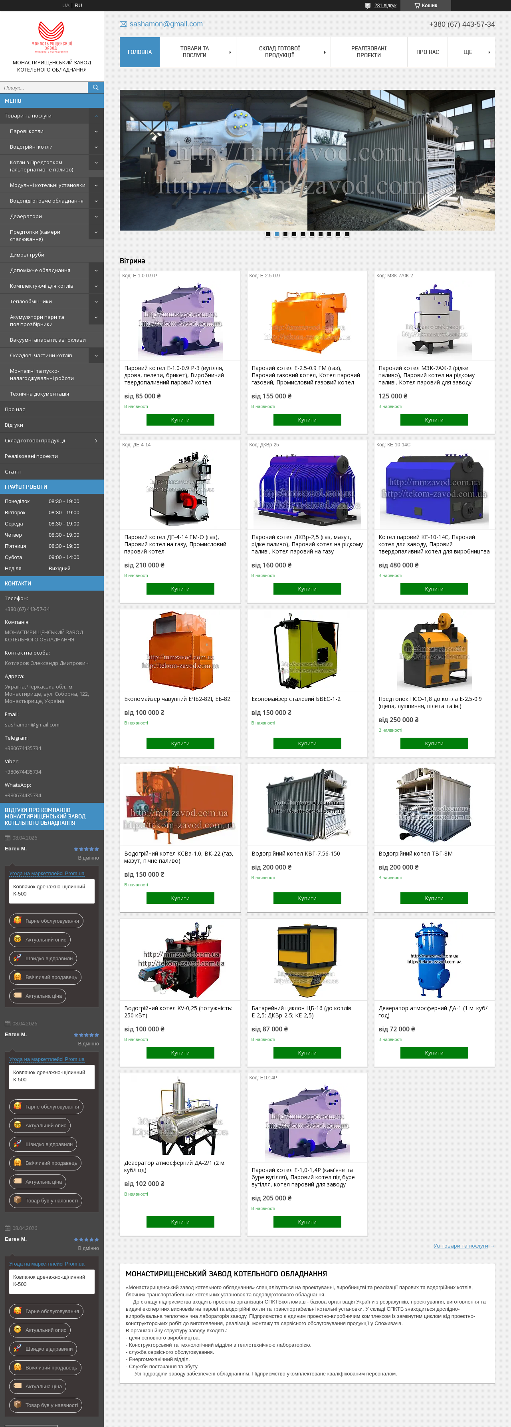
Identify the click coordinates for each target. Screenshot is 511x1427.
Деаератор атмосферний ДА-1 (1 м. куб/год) (432, 1012)
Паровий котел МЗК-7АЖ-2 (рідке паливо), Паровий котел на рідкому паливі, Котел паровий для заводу (426, 375)
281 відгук (385, 5)
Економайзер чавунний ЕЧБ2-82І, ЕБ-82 (177, 699)
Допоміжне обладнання (40, 270)
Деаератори (26, 216)
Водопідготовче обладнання (46, 200)
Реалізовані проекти (31, 456)
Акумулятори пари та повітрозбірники (37, 320)
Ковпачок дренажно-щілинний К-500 (49, 890)
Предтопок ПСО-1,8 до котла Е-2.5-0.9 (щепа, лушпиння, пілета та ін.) (430, 702)
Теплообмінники (31, 301)
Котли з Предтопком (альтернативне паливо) (41, 166)
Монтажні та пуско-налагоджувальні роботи (42, 374)
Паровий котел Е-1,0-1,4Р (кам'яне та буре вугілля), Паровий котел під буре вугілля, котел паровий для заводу (303, 1177)
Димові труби (27, 254)
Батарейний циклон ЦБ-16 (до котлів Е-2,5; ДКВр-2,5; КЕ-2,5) (301, 1012)
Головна (140, 52)
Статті (13, 471)
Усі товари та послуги (461, 1245)
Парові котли (27, 131)
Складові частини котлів (41, 355)
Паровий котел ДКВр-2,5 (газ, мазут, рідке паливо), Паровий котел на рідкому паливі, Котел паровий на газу (307, 544)
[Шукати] (96, 88)
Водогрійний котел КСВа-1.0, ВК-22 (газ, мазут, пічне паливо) (179, 857)
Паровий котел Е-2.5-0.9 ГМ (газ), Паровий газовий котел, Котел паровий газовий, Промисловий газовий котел (306, 375)
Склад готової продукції (35, 440)
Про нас (15, 409)
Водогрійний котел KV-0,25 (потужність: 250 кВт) (178, 1012)
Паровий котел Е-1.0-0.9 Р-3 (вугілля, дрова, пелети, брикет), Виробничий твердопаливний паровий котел (174, 375)
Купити (180, 419)
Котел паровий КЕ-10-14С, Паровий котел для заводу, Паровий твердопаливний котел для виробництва (434, 544)
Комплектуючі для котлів (41, 285)
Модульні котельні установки (47, 185)
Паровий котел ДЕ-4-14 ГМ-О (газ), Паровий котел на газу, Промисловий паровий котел (175, 544)
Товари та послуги (28, 115)
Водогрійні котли (31, 146)
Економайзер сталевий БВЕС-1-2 (296, 699)
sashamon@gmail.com (32, 724)
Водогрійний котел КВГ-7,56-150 (296, 853)
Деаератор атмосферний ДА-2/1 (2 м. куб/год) (175, 1166)
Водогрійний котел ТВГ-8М (415, 853)
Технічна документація (39, 393)
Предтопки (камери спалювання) (35, 235)
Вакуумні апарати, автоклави (48, 339)
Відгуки (14, 424)
